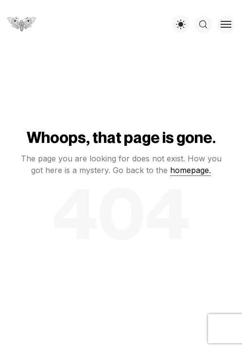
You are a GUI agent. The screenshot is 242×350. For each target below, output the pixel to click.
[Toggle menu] (226, 24)
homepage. (190, 170)
